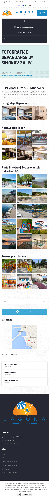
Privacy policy (27, 494)
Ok (19, 494)
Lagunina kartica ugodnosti (10, 461)
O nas (3, 454)
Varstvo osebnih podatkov (9, 472)
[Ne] (46, 489)
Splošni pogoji (6, 469)
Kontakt (4, 458)
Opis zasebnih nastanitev (9, 465)
